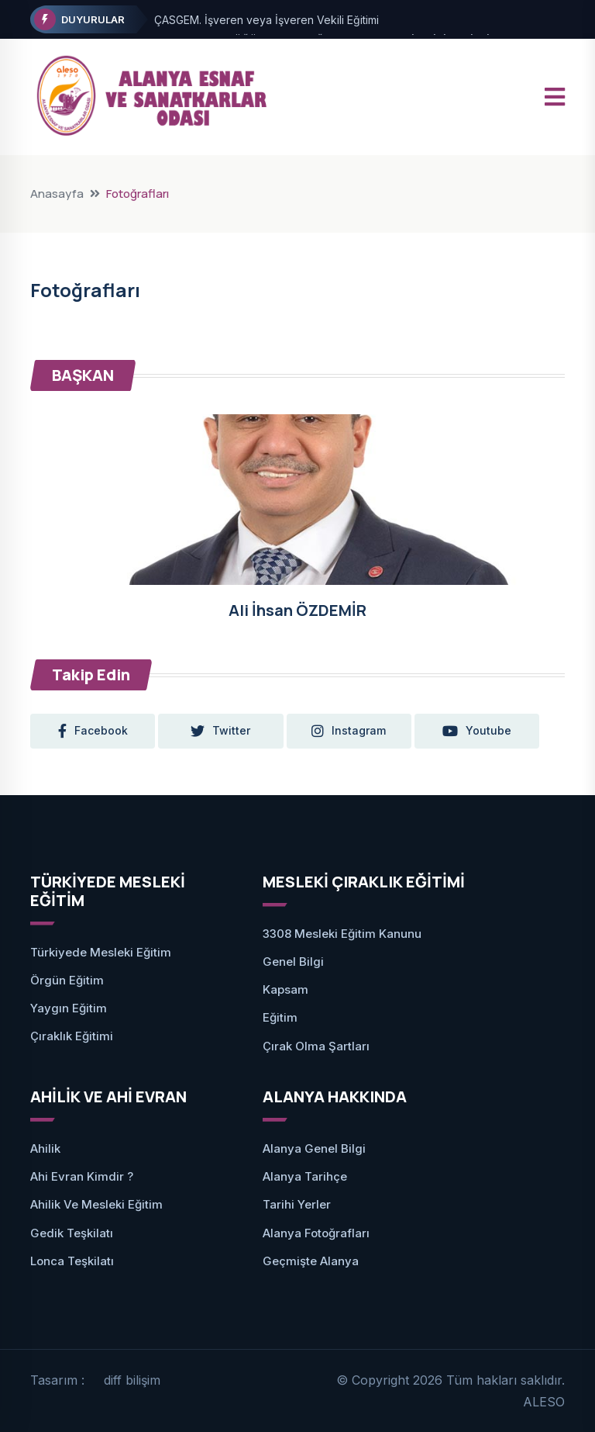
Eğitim (280, 1017)
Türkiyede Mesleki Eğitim (100, 952)
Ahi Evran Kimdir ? (81, 1176)
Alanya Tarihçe (305, 1176)
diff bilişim (132, 1380)
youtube (479, 731)
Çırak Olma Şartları (316, 1046)
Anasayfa (57, 193)
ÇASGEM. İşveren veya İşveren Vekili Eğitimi (266, 19)
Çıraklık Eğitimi (71, 1036)
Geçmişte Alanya (311, 1261)
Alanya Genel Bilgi (314, 1148)
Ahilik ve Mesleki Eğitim (96, 1204)
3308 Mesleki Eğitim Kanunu (342, 933)
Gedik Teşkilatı (71, 1233)
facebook (93, 731)
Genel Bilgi (293, 961)
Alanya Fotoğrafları (316, 1233)
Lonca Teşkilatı (72, 1261)
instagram (350, 731)
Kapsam (285, 989)
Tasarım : (57, 1380)
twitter (222, 731)
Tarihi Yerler (297, 1204)
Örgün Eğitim (67, 980)
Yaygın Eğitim (68, 1008)
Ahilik (45, 1148)
